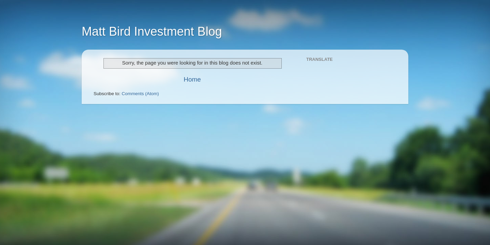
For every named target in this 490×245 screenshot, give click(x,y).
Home (192, 79)
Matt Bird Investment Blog (152, 31)
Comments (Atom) (140, 93)
